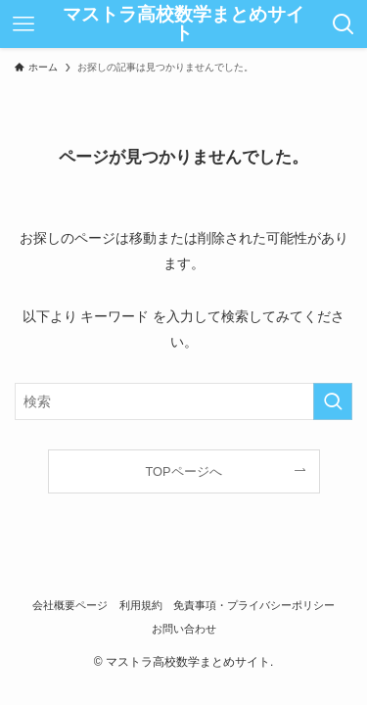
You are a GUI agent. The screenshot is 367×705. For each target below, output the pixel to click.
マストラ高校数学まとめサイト (183, 24)
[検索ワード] (183, 402)
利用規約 (140, 605)
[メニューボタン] (23, 24)
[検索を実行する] (332, 402)
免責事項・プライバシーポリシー (254, 605)
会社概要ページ (70, 605)
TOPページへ (183, 471)
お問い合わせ (184, 628)
